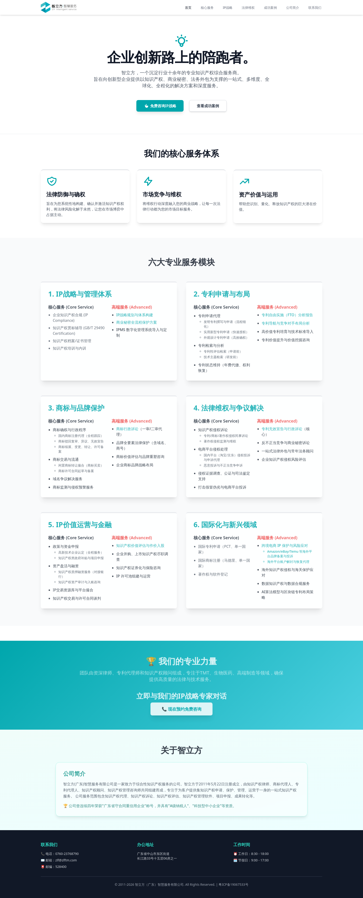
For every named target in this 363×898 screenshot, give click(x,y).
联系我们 (314, 7)
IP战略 (228, 7)
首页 (188, 7)
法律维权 (248, 7)
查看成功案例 (208, 107)
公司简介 (292, 7)
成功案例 (270, 7)
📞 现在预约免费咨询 (181, 713)
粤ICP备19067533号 (233, 884)
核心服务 (207, 7)
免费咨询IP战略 (160, 107)
